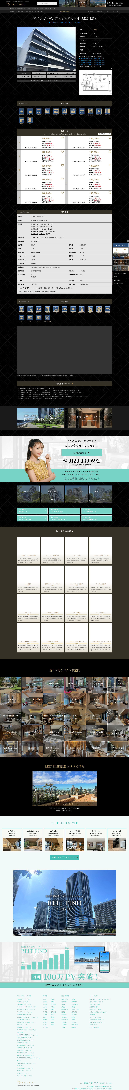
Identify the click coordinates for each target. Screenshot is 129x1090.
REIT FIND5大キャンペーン (64, 857)
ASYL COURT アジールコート (25, 1055)
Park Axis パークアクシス (24, 999)
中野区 (45, 1019)
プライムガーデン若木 (37, 8)
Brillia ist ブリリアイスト (24, 1027)
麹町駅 (73, 1017)
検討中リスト (94, 1014)
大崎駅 (73, 1019)
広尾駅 (63, 1007)
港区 (44, 999)
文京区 (45, 1009)
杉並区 (52, 1019)
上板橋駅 (42, 227)
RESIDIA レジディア (22, 1002)
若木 (40, 220)
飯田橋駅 (74, 1012)
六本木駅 (64, 1002)
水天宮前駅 (64, 1019)
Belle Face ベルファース (24, 1070)
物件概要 (99, 11)
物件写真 (90, 11)
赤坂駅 (63, 1004)
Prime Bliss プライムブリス (25, 1076)
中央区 (52, 999)
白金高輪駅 (64, 1009)
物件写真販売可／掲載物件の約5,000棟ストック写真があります (47, 80)
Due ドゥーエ (21, 1032)
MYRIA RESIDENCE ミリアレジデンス (27, 1035)
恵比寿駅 (74, 1002)
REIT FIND (12, 8)
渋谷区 (45, 1002)
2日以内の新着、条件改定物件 (98, 1012)
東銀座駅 (64, 1022)
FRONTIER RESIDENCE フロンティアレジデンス (28, 1059)
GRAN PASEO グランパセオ (25, 1037)
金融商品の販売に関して (97, 1019)
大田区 (45, 1014)
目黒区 (52, 1007)
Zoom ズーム (21, 1065)
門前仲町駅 (75, 1004)
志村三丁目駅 (43, 231)
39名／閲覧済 (65, 11)
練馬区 (52, 1022)
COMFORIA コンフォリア (24, 1004)
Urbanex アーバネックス (24, 1014)
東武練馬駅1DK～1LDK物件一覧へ (58, 518)
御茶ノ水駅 (75, 1025)
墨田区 (45, 1012)
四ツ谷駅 (74, 1014)
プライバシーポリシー (96, 1017)
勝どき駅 (64, 1014)
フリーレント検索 (95, 1004)
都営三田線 (34, 231)
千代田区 (53, 1004)
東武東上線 (34, 224)
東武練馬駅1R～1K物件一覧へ (57, 511)
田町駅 (63, 1012)
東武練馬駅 (42, 224)
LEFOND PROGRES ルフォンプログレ (27, 1017)
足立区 (45, 1025)
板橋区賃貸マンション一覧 (23, 8)
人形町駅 (64, 1017)
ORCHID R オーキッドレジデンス (26, 1022)
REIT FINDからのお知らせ (97, 1022)
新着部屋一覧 (94, 1007)
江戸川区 (45, 1027)
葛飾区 (52, 1025)
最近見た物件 (117, 251)
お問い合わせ (80, 452)
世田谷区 (53, 1012)
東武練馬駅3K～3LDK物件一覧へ (90, 518)
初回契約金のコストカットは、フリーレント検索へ (63, 985)
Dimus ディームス (22, 1025)
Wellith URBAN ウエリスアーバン (26, 1063)
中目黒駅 (74, 1022)
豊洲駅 (73, 1007)
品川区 (45, 1007)
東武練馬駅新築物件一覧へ (24, 511)
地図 (108, 11)
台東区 (52, 1009)
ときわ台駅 (42, 229)
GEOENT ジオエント (22, 1073)
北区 (44, 1017)
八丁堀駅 (64, 1025)
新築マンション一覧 (95, 1009)
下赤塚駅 (42, 234)
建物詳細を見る (25, 103)
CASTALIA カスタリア (23, 1019)
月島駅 (63, 1027)
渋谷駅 (73, 999)
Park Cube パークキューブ (24, 1012)
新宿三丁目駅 (75, 1009)
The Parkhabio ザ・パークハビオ (26, 1007)
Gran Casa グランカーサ (24, 1050)
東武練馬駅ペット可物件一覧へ (25, 518)
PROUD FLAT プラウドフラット (26, 1009)
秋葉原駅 (74, 1027)
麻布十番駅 (64, 999)
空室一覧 (115, 11)
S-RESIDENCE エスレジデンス (25, 1040)
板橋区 (37, 220)
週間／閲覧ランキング (96, 1002)
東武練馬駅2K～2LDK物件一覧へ (90, 511)
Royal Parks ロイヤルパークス (25, 1045)
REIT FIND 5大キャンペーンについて (100, 999)
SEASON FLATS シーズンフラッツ (27, 1030)
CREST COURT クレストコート (26, 1047)
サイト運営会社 (96, 480)
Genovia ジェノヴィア (23, 1042)
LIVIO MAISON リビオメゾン (25, 1068)
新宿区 (45, 1004)
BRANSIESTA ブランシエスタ (25, 1053)
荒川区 (52, 1017)
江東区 (52, 1002)
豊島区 (52, 1014)
